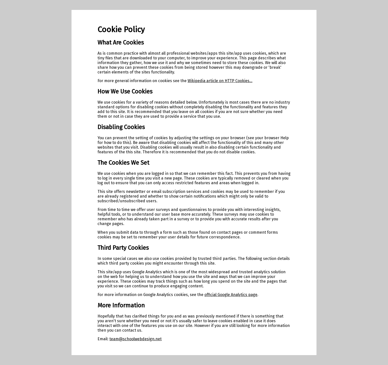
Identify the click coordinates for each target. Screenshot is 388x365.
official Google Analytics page (230, 294)
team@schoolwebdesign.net (135, 339)
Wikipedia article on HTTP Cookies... (220, 80)
